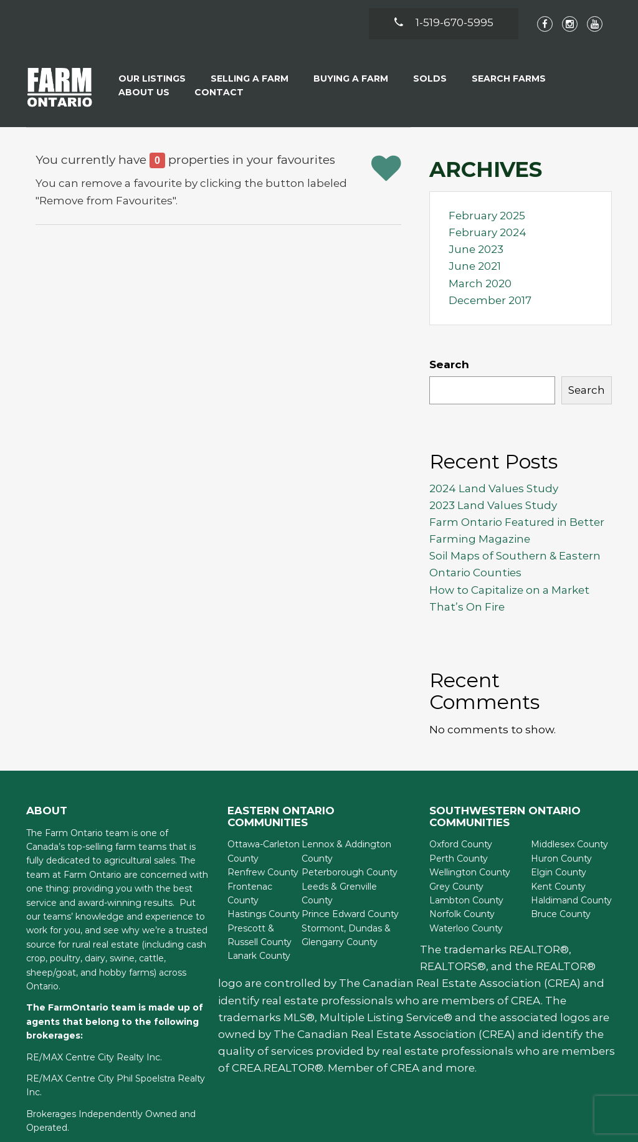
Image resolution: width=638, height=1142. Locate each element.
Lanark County (258, 955)
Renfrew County (262, 872)
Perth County (458, 858)
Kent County (558, 886)
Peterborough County (350, 872)
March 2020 (480, 283)
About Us (143, 92)
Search (449, 364)
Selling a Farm (249, 78)
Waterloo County (466, 928)
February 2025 (487, 215)
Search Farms (509, 78)
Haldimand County (571, 900)
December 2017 (490, 300)
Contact (219, 92)
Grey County (456, 886)
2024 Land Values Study (493, 488)
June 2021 (475, 266)
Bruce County (561, 914)
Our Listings (152, 78)
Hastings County (263, 914)
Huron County (561, 858)
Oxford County (460, 844)
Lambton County (466, 900)
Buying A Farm (350, 78)
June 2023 (476, 249)
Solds (430, 78)
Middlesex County (569, 844)
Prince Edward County (350, 914)
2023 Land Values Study (493, 505)
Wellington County (469, 872)
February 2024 (487, 232)
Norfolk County (462, 914)
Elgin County (558, 872)
